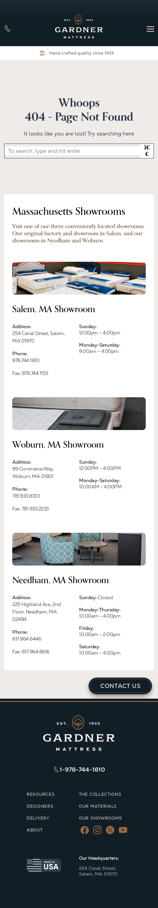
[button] (147, 151)
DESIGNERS (40, 806)
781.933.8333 (26, 496)
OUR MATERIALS (98, 806)
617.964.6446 (26, 639)
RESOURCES (40, 794)
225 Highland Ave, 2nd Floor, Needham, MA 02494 (36, 611)
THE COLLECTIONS (100, 794)
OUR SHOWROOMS (100, 818)
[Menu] (150, 28)
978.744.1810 (25, 360)
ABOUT (35, 830)
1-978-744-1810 (82, 769)
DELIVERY (38, 818)
